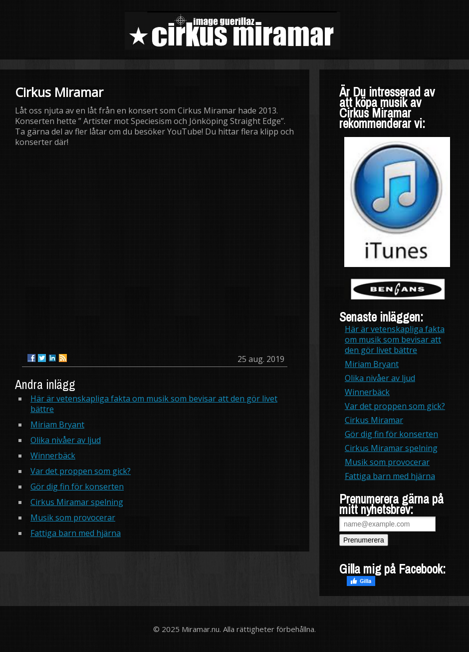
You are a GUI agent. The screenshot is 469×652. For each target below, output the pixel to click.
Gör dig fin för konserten (77, 486)
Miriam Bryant (57, 424)
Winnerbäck (52, 455)
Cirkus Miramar (374, 420)
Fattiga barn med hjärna (75, 533)
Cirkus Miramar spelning (76, 502)
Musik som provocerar (72, 517)
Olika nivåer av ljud (65, 440)
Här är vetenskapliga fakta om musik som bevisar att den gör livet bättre (153, 403)
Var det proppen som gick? (80, 471)
